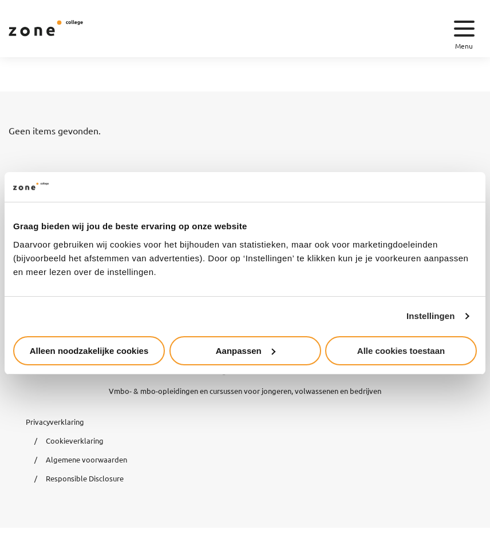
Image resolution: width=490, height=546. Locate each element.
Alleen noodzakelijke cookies (89, 351)
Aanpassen (245, 351)
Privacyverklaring (55, 421)
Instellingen (430, 316)
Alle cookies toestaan (401, 351)
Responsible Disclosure (85, 478)
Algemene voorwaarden (86, 459)
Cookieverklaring (75, 440)
